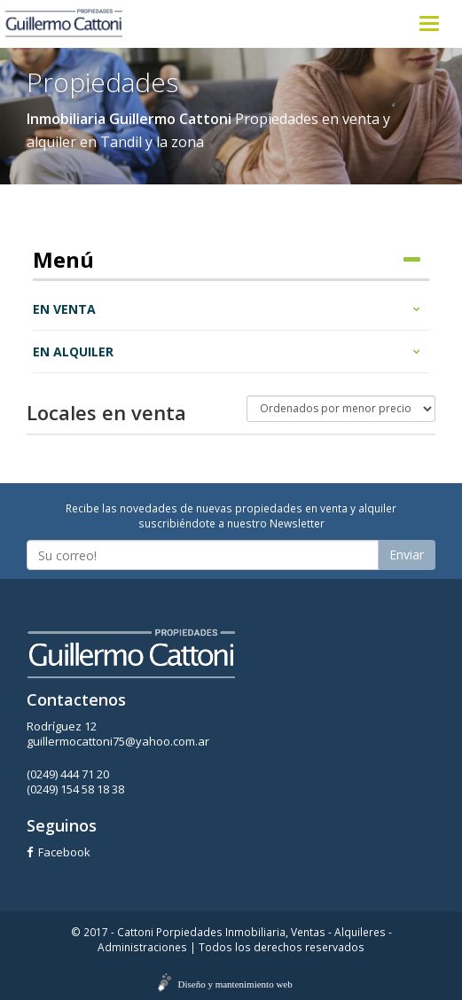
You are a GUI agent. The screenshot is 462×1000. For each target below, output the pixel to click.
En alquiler (226, 351)
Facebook (58, 852)
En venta (226, 309)
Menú (226, 260)
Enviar (406, 554)
